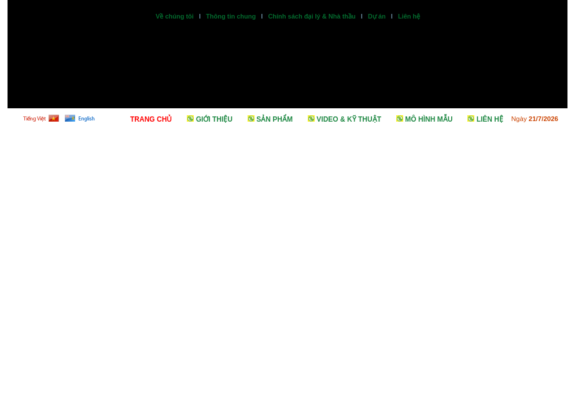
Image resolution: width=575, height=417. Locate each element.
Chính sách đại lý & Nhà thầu (311, 16)
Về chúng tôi (175, 16)
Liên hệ (409, 16)
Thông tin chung (231, 16)
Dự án (377, 16)
